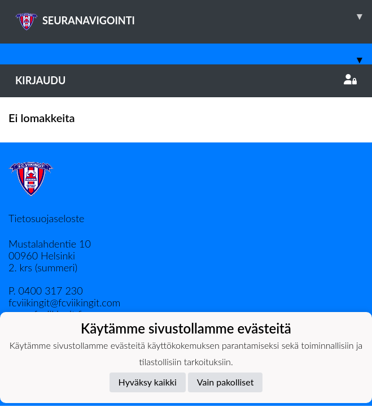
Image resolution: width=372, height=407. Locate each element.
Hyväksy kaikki (148, 381)
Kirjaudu (186, 80)
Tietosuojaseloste (46, 218)
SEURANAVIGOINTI (193, 16)
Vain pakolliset (225, 381)
